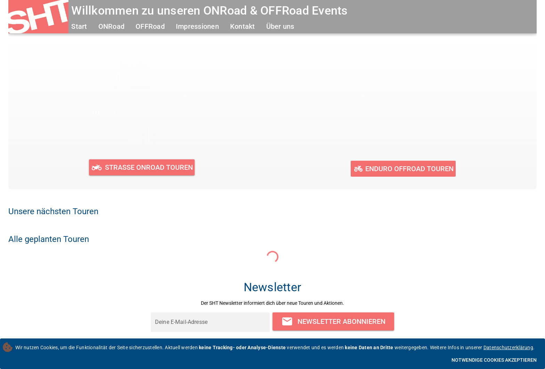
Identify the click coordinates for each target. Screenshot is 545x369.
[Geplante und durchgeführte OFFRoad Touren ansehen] (403, 169)
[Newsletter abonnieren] (333, 321)
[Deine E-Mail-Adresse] (210, 322)
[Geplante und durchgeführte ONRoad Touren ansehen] (142, 167)
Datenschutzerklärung (508, 347)
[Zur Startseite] (38, 17)
